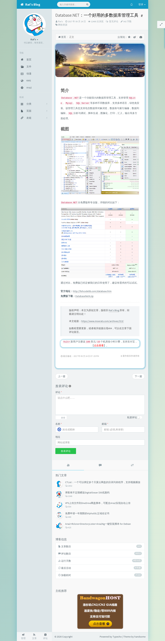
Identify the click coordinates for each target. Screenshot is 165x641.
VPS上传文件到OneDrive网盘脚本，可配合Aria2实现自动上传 (97, 503)
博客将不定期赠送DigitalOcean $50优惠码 (87, 492)
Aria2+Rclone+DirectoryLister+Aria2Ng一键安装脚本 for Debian (98, 523)
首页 (62, 37)
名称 (58, 423)
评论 (58, 392)
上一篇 (61, 376)
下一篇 (138, 376)
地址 (57, 436)
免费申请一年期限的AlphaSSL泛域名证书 (87, 513)
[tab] (68, 465)
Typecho (117, 636)
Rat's (60, 21)
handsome (140, 636)
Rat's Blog (114, 310)
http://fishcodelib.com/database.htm (92, 291)
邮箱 (105, 423)
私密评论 (132, 417)
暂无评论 (113, 21)
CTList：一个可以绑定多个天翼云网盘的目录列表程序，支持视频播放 (102, 482)
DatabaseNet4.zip (84, 296)
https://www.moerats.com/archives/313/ (102, 321)
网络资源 (62, 24)
